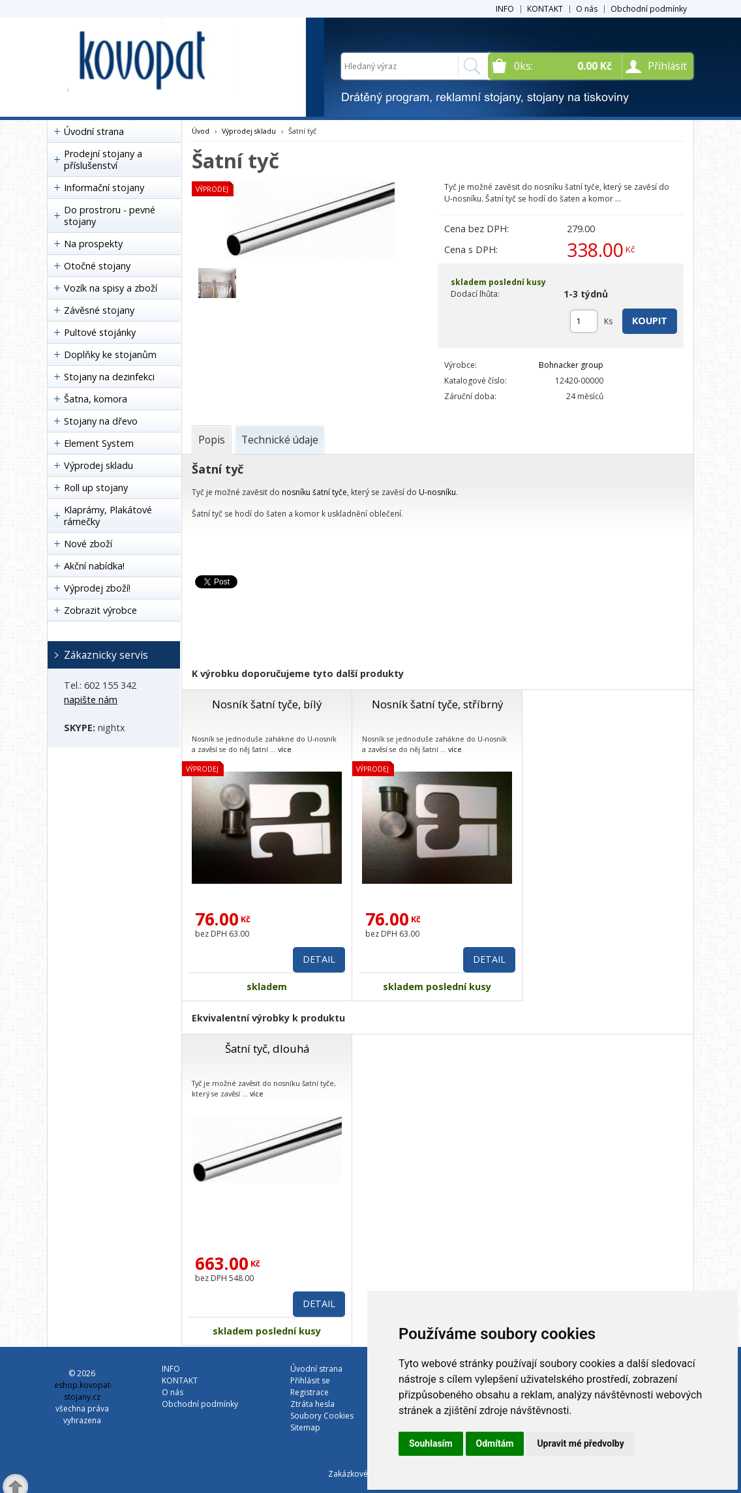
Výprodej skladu (98, 465)
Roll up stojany (96, 487)
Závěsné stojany (99, 310)
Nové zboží (88, 543)
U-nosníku (437, 492)
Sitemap (305, 1427)
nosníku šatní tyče (314, 492)
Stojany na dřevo (101, 421)
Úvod (200, 131)
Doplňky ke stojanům (110, 354)
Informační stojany (104, 187)
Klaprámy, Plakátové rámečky (108, 516)
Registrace (309, 1392)
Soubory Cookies (322, 1415)
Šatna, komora (95, 399)
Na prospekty (93, 243)
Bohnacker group (571, 364)
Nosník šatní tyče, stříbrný (437, 704)
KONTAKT (545, 8)
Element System (99, 443)
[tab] (212, 439)
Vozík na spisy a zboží (110, 288)
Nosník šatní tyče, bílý (267, 704)
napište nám (90, 699)
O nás (586, 8)
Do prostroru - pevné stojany (109, 216)
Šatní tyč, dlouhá (267, 1048)
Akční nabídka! (94, 566)
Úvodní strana (94, 131)
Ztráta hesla (312, 1404)
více (285, 749)
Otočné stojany (97, 266)
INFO (505, 8)
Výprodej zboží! (97, 588)
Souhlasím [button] (431, 1443)
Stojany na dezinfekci (109, 376)
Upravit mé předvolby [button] (580, 1443)
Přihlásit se (310, 1380)
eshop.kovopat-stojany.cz (83, 1391)
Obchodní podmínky (649, 8)
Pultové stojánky (100, 332)
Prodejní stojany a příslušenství (103, 159)
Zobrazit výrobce (100, 610)
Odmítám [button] (495, 1443)
